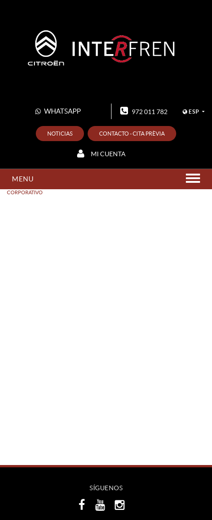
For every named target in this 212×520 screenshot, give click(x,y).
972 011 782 (143, 110)
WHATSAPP (58, 111)
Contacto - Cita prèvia (132, 134)
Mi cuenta (101, 153)
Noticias (60, 134)
